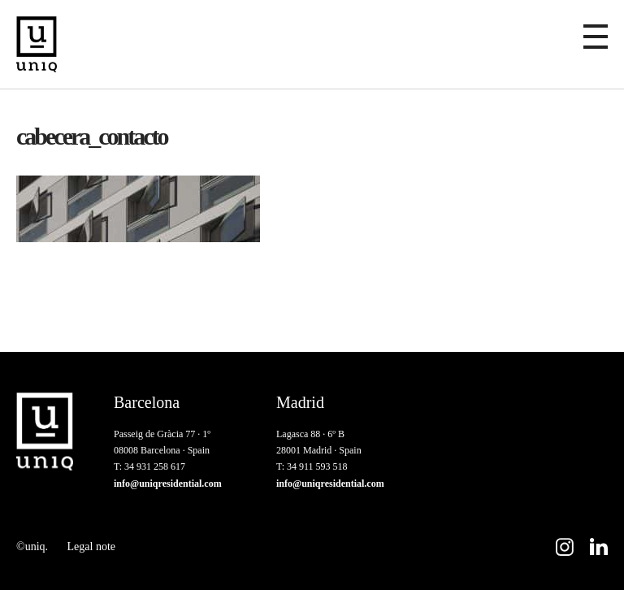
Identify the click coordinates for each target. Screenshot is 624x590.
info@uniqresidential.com (168, 483)
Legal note (91, 546)
